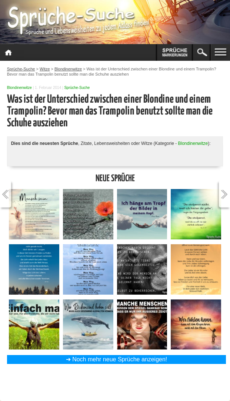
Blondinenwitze (19, 88)
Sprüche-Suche (77, 88)
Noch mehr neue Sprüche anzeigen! (119, 359)
